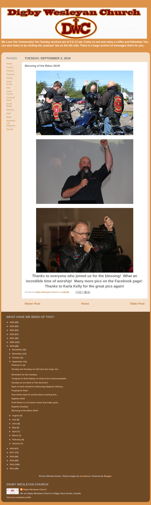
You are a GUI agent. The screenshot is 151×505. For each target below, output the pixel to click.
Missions (11, 110)
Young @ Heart (11, 98)
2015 (12, 460)
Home (85, 303)
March (15, 435)
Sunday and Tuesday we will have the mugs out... (35, 369)
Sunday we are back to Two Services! (30, 383)
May (14, 427)
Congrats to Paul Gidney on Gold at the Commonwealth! (39, 378)
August (16, 415)
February (17, 439)
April (14, 431)
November (17, 354)
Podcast (10, 71)
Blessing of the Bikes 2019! (25, 410)
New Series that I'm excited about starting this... (35, 395)
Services (10, 74)
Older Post (137, 303)
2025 (12, 322)
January (16, 443)
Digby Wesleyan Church (35, 489)
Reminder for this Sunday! (24, 374)
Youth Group (9, 83)
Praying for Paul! (20, 390)
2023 (12, 330)
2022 (12, 334)
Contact (10, 67)
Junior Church (10, 92)
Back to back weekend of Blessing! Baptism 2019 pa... (38, 386)
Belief (9, 117)
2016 (12, 456)
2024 (12, 326)
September (17, 361)
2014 (12, 464)
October (16, 357)
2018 (12, 448)
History (10, 78)
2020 (12, 342)
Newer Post (32, 303)
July (14, 419)
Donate (10, 129)
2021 (12, 338)
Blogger (107, 476)
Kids (8, 88)
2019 (12, 346)
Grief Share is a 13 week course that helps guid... (35, 402)
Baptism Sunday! (20, 406)
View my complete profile (19, 497)
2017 (12, 452)
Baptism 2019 (18, 398)
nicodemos (85, 476)
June (14, 423)
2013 (12, 468)
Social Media (9, 105)
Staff (9, 113)
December (17, 349)
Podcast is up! (18, 365)
